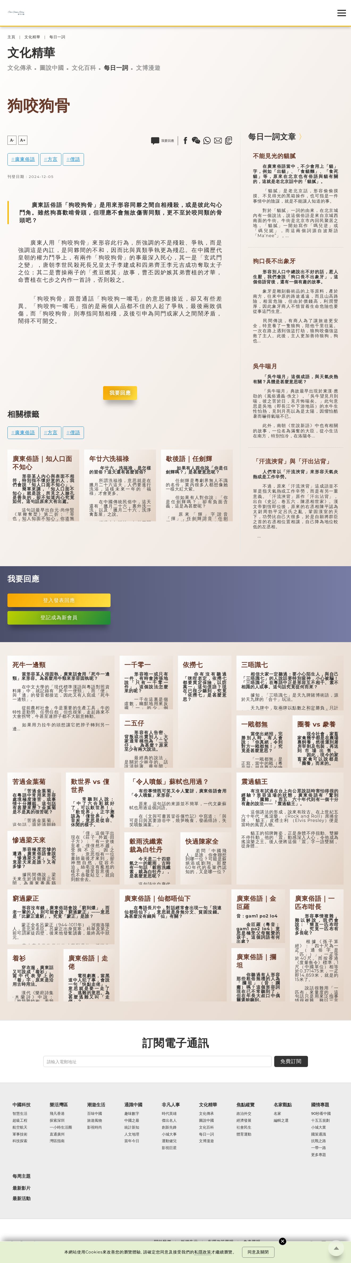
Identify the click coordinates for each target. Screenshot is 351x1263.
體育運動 (243, 1134)
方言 (53, 159)
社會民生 (243, 1127)
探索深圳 (57, 1121)
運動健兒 (169, 1141)
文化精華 (32, 37)
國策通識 (318, 1134)
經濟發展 (243, 1121)
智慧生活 (19, 1114)
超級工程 (19, 1121)
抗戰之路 (318, 1141)
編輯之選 (281, 1121)
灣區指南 (57, 1141)
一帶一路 (318, 1148)
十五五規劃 (320, 1121)
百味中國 (94, 1114)
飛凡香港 (57, 1114)
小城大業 (318, 1127)
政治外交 (243, 1114)
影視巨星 (169, 1148)
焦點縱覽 (245, 1104)
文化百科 (84, 67)
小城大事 (169, 1134)
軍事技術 (19, 1134)
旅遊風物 (94, 1121)
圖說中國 (52, 67)
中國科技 (21, 1104)
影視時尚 (94, 1127)
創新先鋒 (169, 1127)
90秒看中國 (321, 1114)
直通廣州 (57, 1134)
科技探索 (19, 1141)
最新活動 (21, 1198)
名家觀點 (283, 1104)
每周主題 (21, 1176)
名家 (277, 1114)
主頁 (11, 37)
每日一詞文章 (272, 136)
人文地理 (131, 1134)
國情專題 (320, 1104)
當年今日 (131, 1141)
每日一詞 (57, 37)
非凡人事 (171, 1104)
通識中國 (133, 1104)
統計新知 (131, 1127)
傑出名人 (169, 1121)
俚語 (75, 159)
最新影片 (21, 1188)
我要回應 (120, 393)
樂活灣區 (59, 1104)
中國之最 (131, 1121)
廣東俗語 (25, 159)
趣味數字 (131, 1114)
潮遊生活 (96, 1104)
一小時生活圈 (61, 1127)
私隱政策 (202, 1252)
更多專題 (318, 1155)
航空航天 (19, 1127)
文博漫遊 (148, 67)
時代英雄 (169, 1114)
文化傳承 (19, 67)
